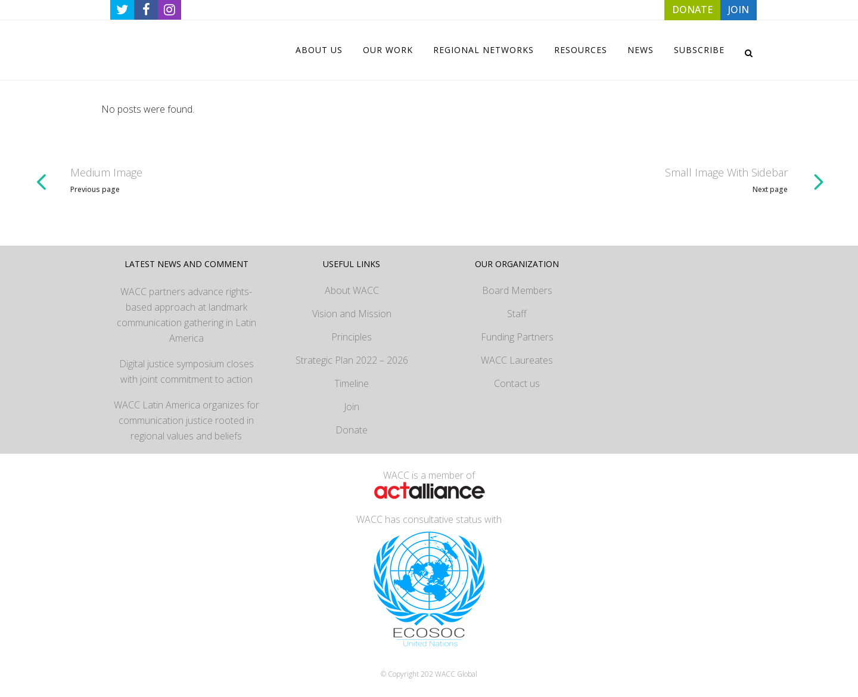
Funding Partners (517, 336)
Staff (517, 313)
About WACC (352, 290)
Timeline (351, 383)
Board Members (517, 290)
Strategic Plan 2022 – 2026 (352, 360)
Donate (351, 429)
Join (351, 406)
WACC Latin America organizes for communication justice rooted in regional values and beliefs (186, 420)
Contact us (517, 383)
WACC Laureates (517, 360)
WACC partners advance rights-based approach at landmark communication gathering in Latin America (186, 315)
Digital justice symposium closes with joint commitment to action (186, 371)
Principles (351, 336)
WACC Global (456, 674)
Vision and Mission (351, 313)
